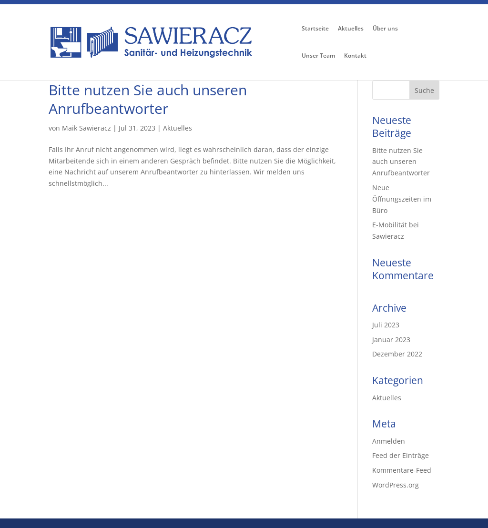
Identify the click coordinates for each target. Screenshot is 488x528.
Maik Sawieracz (86, 127)
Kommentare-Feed (401, 470)
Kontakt (355, 56)
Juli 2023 (385, 324)
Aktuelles (351, 29)
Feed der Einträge (400, 455)
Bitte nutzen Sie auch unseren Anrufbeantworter (148, 99)
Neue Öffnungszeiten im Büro (401, 199)
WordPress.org (395, 484)
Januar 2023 (391, 339)
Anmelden (388, 441)
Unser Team (318, 56)
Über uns (385, 29)
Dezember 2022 (397, 353)
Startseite (315, 29)
